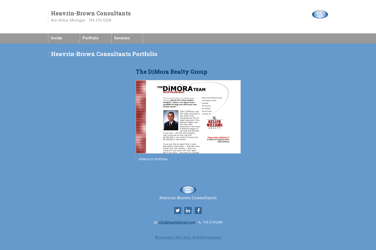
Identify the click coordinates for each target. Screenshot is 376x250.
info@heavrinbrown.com (177, 222)
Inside (56, 38)
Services (122, 38)
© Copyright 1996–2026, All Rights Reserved (188, 237)
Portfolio (91, 38)
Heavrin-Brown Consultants (188, 195)
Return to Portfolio (153, 159)
